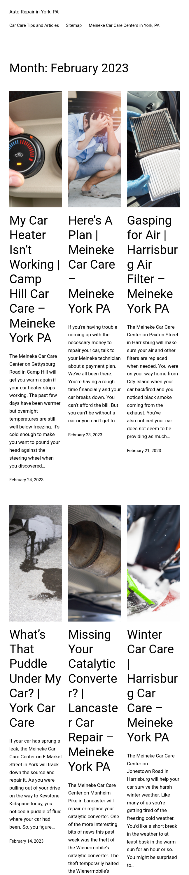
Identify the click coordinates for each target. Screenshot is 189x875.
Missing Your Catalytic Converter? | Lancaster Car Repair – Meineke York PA (93, 700)
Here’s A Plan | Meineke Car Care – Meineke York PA (91, 264)
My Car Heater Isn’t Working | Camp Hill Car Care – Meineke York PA (34, 279)
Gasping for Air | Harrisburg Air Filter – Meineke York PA (152, 264)
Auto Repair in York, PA (34, 12)
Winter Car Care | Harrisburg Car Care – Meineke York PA (152, 686)
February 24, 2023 (26, 479)
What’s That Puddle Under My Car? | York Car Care (35, 678)
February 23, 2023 (85, 435)
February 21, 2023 (144, 450)
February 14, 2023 (26, 841)
